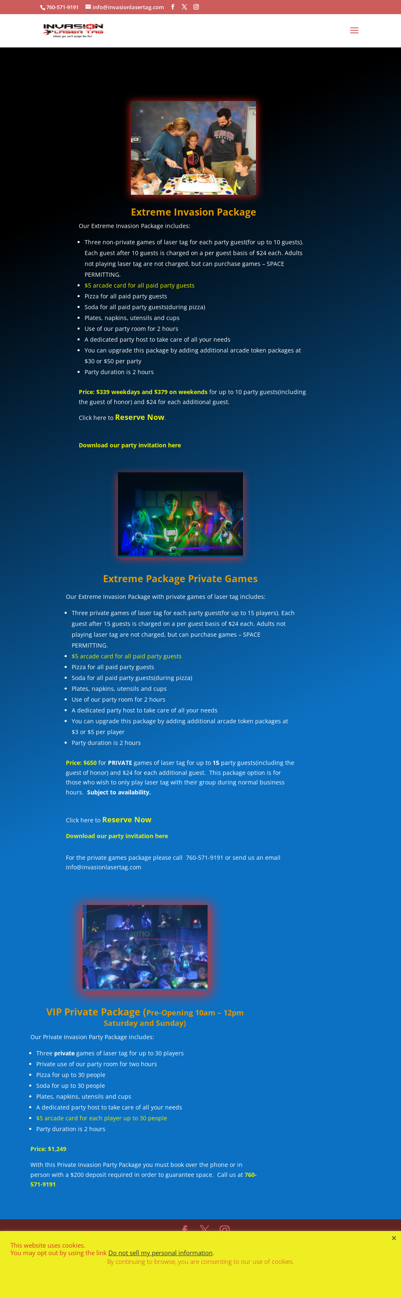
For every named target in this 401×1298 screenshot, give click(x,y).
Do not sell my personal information (160, 1252)
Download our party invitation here (130, 445)
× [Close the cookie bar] (394, 1237)
